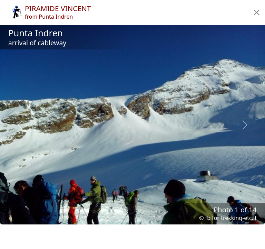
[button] (256, 12)
